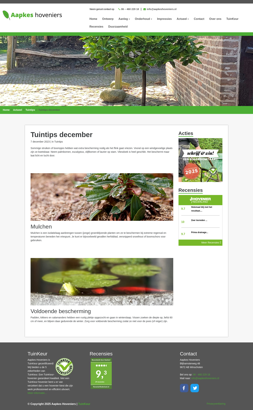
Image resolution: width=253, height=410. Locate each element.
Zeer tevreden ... (199, 220)
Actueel (17, 109)
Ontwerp (107, 18)
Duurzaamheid (118, 26)
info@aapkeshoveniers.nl (160, 9)
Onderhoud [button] (142, 18)
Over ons (215, 18)
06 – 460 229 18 (128, 9)
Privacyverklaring (216, 403)
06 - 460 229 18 (201, 374)
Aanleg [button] (123, 18)
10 (182, 221)
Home (93, 18)
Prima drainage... (199, 232)
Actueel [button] (182, 18)
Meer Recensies (211, 242)
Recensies (96, 26)
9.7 (183, 208)
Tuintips (30, 109)
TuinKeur (232, 18)
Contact (199, 18)
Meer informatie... (37, 393)
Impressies (164, 18)
